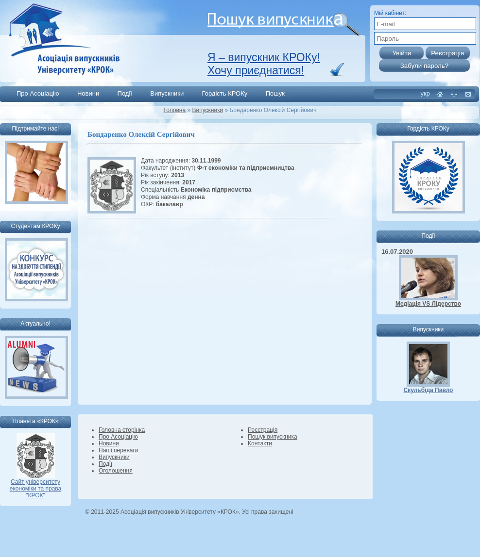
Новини (88, 93)
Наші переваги (118, 450)
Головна (175, 110)
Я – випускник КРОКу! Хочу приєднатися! (263, 64)
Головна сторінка (122, 429)
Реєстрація (262, 429)
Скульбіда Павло (428, 390)
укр (425, 93)
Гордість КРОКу (225, 93)
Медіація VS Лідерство (428, 303)
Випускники (167, 93)
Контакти (260, 443)
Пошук (275, 93)
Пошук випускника (272, 436)
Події (125, 93)
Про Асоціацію (38, 93)
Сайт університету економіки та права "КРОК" (35, 486)
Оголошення (116, 470)
